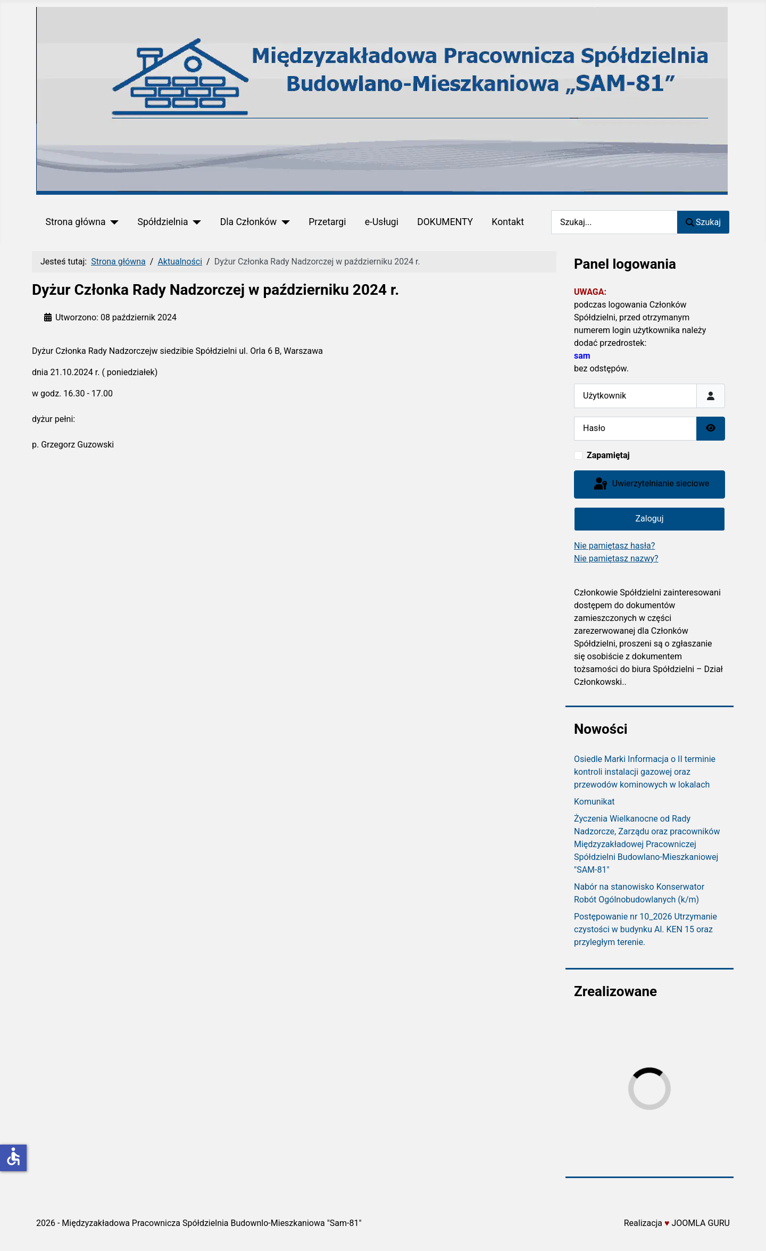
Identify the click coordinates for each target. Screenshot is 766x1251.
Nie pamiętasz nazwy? (616, 558)
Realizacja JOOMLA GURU (677, 1223)
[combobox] (614, 222)
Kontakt (508, 222)
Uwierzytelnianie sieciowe (650, 484)
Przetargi (327, 222)
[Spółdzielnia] (195, 222)
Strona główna (76, 222)
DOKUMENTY (445, 222)
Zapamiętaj (608, 455)
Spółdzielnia (162, 222)
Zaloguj (650, 518)
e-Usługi (381, 222)
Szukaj (703, 222)
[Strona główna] (112, 222)
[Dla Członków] (283, 222)
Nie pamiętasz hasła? (614, 546)
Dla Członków (248, 222)
